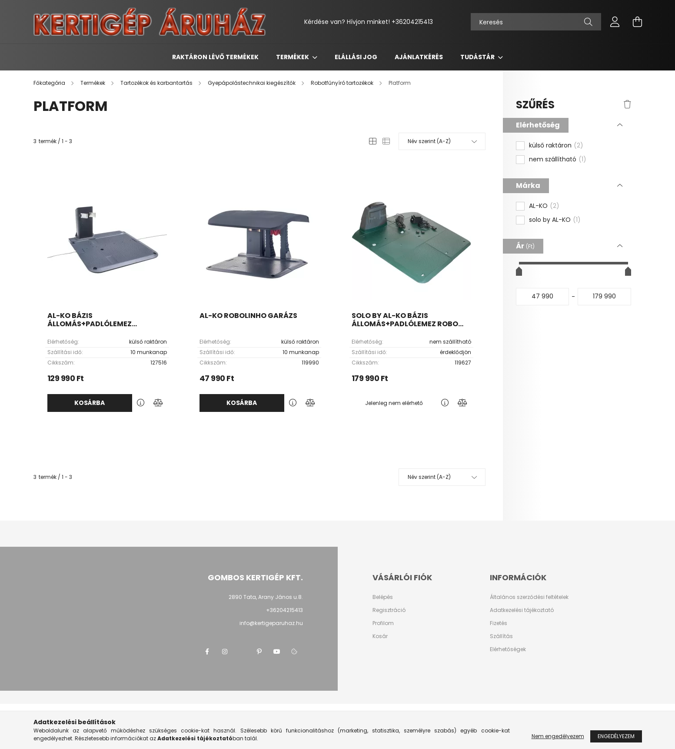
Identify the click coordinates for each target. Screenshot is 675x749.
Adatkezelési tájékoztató (522, 610)
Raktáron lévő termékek (215, 57)
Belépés (382, 597)
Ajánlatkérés (419, 57)
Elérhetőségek (508, 649)
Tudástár (478, 57)
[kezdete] (542, 296)
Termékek (293, 57)
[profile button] (615, 21)
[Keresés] (536, 21)
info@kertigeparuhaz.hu (271, 623)
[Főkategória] (50, 83)
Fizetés (498, 623)
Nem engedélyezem (558, 736)
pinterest (259, 651)
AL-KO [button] (544, 206)
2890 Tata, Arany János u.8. (266, 597)
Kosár (380, 636)
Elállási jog (356, 57)
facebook (207, 651)
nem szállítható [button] (557, 159)
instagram (224, 651)
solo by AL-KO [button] (555, 220)
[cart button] (637, 21)
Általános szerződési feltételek (529, 597)
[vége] (604, 296)
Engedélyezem (616, 736)
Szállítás (501, 636)
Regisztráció (389, 610)
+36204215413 (412, 21)
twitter (242, 651)
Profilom (383, 623)
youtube (277, 651)
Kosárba (89, 402)
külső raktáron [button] (556, 145)
